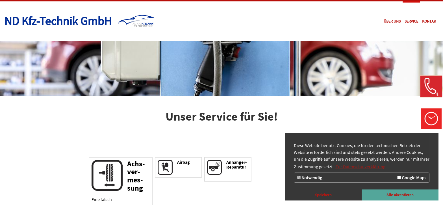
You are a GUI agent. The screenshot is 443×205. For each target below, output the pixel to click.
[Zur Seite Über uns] (392, 21)
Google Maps (411, 177)
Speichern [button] (323, 194)
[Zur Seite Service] (411, 21)
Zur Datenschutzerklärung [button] (360, 166)
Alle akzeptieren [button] (400, 194)
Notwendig (309, 177)
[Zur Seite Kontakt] (430, 21)
